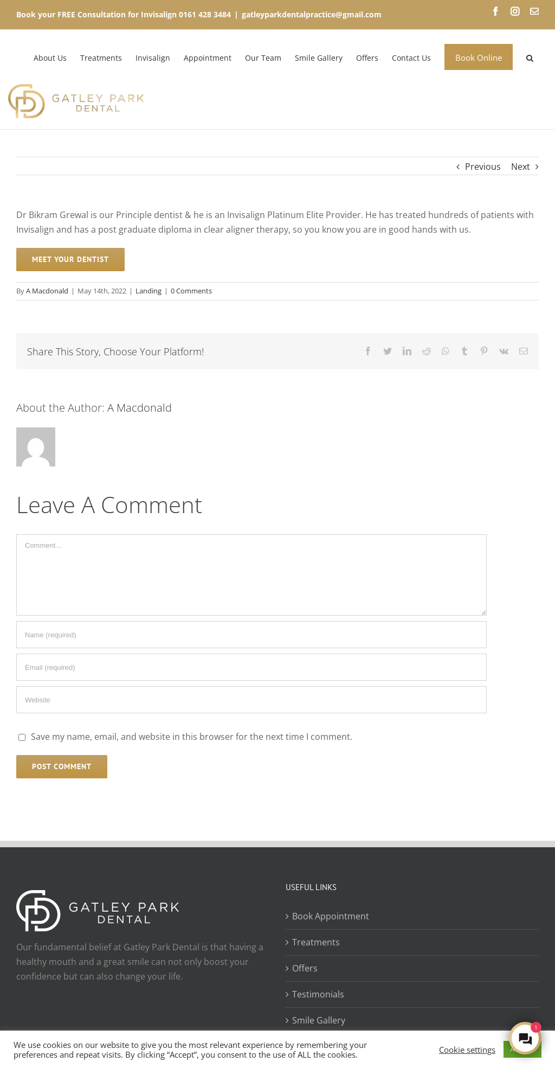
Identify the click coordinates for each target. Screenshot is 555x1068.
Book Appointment (330, 916)
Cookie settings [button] (467, 1049)
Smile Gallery (318, 1020)
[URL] (251, 699)
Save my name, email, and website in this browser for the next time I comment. (191, 737)
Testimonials (318, 994)
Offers (305, 968)
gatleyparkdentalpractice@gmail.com (312, 14)
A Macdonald (47, 291)
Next (520, 166)
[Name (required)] (251, 634)
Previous (483, 166)
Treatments (316, 942)
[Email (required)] (251, 667)
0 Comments (191, 291)
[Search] (529, 57)
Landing (148, 291)
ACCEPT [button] (522, 1049)
